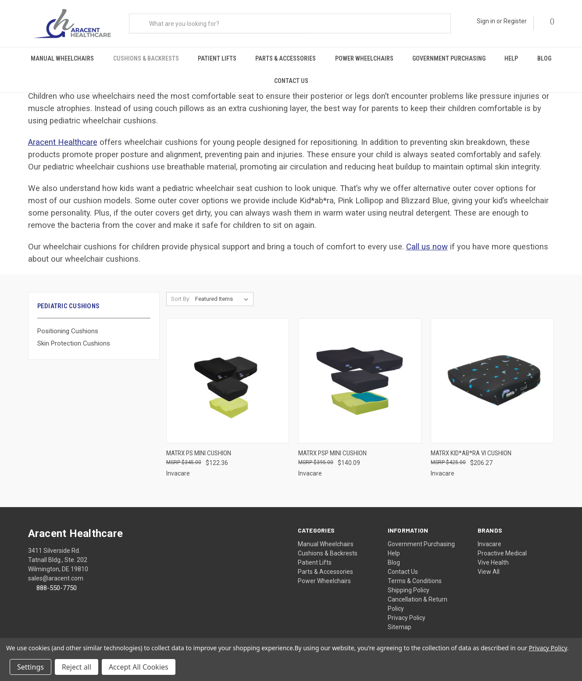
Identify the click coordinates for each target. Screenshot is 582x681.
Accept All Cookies (138, 667)
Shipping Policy (408, 583)
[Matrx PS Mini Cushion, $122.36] (228, 374)
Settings (30, 667)
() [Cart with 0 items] (548, 24)
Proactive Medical (502, 546)
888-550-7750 (56, 581)
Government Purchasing (449, 58)
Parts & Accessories (285, 58)
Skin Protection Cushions (73, 337)
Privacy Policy (406, 610)
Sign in (486, 21)
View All (489, 564)
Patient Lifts (217, 58)
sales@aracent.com (55, 571)
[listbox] (223, 292)
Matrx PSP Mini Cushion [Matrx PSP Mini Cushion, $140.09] (332, 446)
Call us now (427, 240)
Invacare (489, 536)
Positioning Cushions (67, 324)
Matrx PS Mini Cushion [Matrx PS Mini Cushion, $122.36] (198, 446)
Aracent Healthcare (62, 136)
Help (511, 58)
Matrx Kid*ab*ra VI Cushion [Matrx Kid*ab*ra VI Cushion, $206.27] (471, 446)
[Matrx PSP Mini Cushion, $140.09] (360, 374)
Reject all (76, 667)
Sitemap (399, 619)
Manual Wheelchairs (62, 58)
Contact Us (291, 80)
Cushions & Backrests (146, 58)
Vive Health (493, 555)
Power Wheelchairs (364, 58)
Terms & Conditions (415, 573)
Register (515, 21)
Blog (544, 58)
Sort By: (180, 292)
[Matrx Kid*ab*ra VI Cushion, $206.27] (492, 374)
